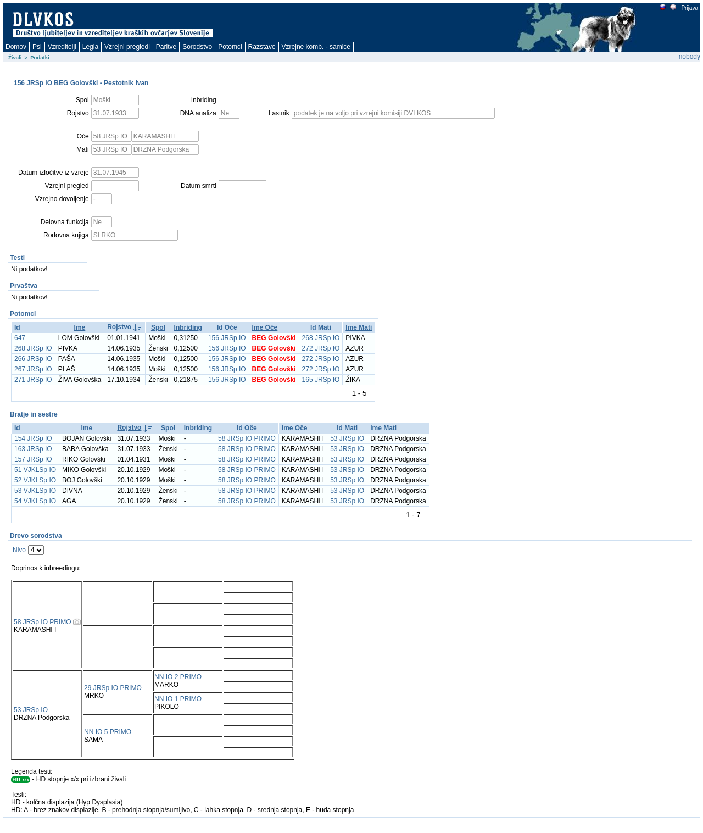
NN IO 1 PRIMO (178, 699)
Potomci (230, 47)
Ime (80, 327)
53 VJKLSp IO (35, 491)
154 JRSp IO (33, 438)
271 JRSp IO (33, 380)
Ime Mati (358, 327)
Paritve (166, 47)
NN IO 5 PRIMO (107, 732)
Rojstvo (119, 327)
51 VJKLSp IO (35, 470)
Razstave (262, 47)
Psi (37, 47)
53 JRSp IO (347, 438)
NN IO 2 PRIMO (178, 677)
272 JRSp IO (321, 348)
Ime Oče (265, 327)
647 (19, 338)
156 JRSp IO (227, 338)
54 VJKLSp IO (35, 501)
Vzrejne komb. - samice (316, 47)
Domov (15, 47)
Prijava (689, 8)
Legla (90, 47)
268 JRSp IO (321, 338)
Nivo (19, 550)
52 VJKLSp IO (35, 480)
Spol (158, 327)
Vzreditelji (62, 47)
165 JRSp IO (321, 380)
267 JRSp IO (33, 369)
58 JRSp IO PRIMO (247, 438)
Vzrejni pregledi (127, 47)
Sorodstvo (197, 47)
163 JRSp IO (33, 449)
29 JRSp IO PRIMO (113, 688)
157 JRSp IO (33, 459)
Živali (15, 57)
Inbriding (188, 327)
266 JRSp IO (33, 359)
